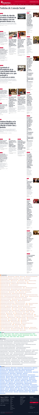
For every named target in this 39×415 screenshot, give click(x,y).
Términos (35, 412)
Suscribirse (34, 402)
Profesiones (34, 4)
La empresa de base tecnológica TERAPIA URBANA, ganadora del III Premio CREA (3, 92)
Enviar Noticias (31, 408)
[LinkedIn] (4, 405)
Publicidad (31, 406)
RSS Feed (11, 409)
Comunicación (27, 4)
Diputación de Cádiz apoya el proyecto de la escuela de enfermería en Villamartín (3, 106)
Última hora (7, 4)
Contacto (21, 404)
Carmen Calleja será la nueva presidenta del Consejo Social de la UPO (29, 42)
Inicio (0, 5)
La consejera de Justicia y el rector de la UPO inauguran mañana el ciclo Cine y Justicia (12, 143)
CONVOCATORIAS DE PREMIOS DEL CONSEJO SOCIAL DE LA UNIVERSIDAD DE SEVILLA (31, 260)
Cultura (31, 4)
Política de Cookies (22, 401)
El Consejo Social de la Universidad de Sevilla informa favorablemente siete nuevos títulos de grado (30, 237)
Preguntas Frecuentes (32, 407)
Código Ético (21, 399)
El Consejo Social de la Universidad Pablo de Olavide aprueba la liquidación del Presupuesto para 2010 (12, 43)
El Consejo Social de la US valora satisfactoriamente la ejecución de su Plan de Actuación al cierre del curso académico (22, 100)
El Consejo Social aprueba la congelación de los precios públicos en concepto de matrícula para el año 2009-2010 (30, 99)
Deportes (20, 4)
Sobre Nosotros (22, 398)
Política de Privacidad (22, 400)
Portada (4, 4)
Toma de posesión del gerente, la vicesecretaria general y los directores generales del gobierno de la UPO (21, 44)
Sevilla (11, 4)
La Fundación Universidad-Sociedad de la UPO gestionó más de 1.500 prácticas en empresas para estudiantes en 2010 (4, 52)
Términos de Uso (22, 402)
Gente (17, 4)
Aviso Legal (21, 403)
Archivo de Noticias (12, 408)
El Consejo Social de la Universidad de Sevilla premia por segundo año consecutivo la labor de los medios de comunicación (30, 20)
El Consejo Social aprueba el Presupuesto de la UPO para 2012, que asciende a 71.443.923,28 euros (4, 35)
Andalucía (14, 4)
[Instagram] (3, 405)
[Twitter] (2, 405)
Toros (23, 4)
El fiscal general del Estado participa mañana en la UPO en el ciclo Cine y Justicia (4, 142)
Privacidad (29, 412)
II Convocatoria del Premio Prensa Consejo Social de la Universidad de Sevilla (30, 184)
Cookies (32, 412)
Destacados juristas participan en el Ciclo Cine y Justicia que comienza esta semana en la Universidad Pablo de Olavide (22, 145)
